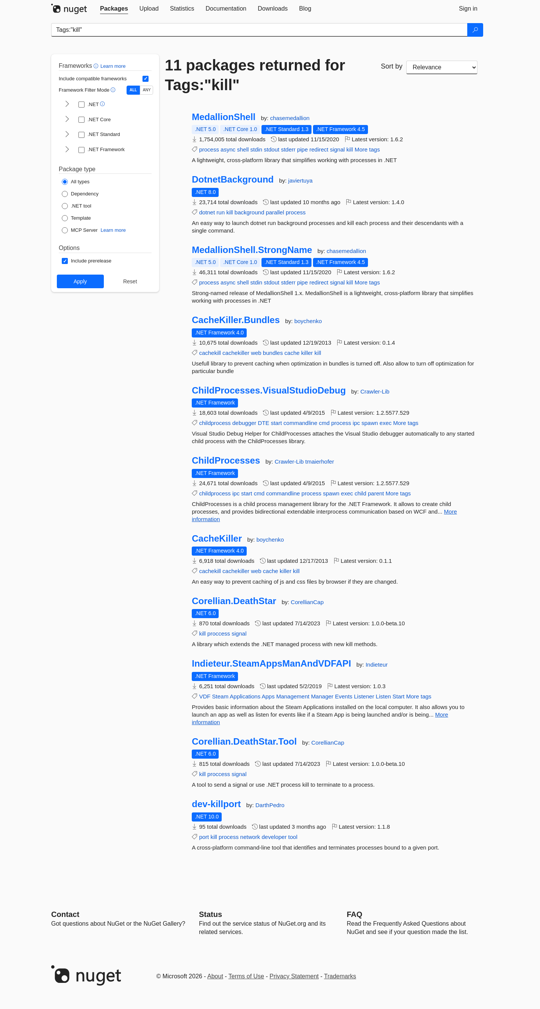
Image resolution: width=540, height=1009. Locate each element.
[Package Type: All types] (75, 182)
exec (386, 423)
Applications (245, 696)
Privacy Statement (294, 976)
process (209, 149)
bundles (273, 353)
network (250, 837)
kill (349, 149)
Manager (322, 696)
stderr (288, 149)
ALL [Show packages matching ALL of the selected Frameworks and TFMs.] (133, 90)
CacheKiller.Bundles (236, 320)
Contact (65, 914)
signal (337, 149)
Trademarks (340, 976)
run (220, 212)
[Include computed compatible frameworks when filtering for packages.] (145, 79)
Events (343, 696)
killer (307, 353)
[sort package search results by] (441, 67)
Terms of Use (246, 976)
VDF (204, 696)
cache (292, 353)
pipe (302, 149)
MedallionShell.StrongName (252, 250)
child (360, 493)
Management (293, 696)
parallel (275, 212)
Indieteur (377, 664)
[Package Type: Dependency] (80, 194)
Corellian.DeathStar (234, 601)
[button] (97, 65)
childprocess (214, 423)
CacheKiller (217, 538)
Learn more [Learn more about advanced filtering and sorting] (112, 66)
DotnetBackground (233, 179)
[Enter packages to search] (259, 30)
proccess (218, 633)
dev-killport (216, 804)
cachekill (210, 353)
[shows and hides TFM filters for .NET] (67, 104)
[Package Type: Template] (76, 218)
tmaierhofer (319, 461)
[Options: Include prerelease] (86, 261)
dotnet (207, 212)
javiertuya (300, 180)
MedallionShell (223, 117)
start (276, 423)
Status (210, 914)
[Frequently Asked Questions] (354, 914)
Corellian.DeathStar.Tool (244, 741)
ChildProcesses (226, 460)
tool (292, 837)
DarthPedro (270, 805)
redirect (318, 149)
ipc (356, 423)
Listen (383, 696)
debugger (244, 423)
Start (399, 696)
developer (274, 837)
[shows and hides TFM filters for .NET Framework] (67, 150)
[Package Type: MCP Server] (80, 230)
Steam (220, 696)
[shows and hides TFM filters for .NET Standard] (67, 134)
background (249, 212)
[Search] (475, 30)
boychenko (308, 321)
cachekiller (235, 353)
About (215, 976)
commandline (300, 423)
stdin (256, 149)
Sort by (391, 66)
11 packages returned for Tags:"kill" (255, 75)
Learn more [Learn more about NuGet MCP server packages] (113, 230)
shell (243, 149)
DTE (263, 423)
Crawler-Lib (375, 391)
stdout (271, 149)
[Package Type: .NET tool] (76, 206)
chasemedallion (290, 118)
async (228, 149)
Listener (364, 696)
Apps (268, 696)
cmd (324, 423)
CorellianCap (307, 602)
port (204, 837)
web (256, 353)
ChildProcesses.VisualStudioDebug (269, 390)
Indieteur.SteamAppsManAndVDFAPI (271, 663)
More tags (367, 149)
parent (376, 493)
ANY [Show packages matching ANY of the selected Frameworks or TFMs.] (147, 90)
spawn (370, 423)
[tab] (114, 8)
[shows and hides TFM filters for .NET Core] (67, 119)
